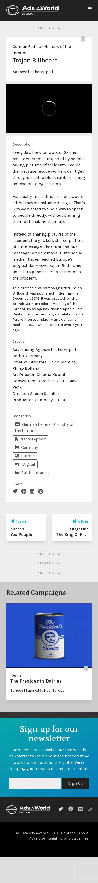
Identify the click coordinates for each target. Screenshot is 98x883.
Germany (26, 447)
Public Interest (32, 472)
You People (21, 534)
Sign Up (75, 783)
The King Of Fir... (72, 534)
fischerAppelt (40, 71)
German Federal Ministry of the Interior (44, 427)
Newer (19, 521)
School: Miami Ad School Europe (37, 690)
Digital (25, 464)
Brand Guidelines (74, 838)
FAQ (54, 833)
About (83, 833)
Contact (68, 833)
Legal (52, 838)
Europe (25, 455)
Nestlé (15, 675)
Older (80, 521)
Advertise (37, 838)
